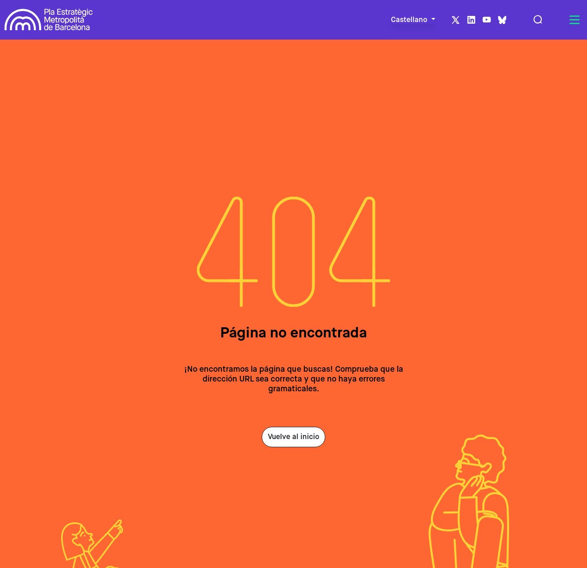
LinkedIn (471, 20)
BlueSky (502, 20)
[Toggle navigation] (574, 20)
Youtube (487, 20)
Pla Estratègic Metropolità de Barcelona (48, 20)
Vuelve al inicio (293, 437)
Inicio (14, 51)
